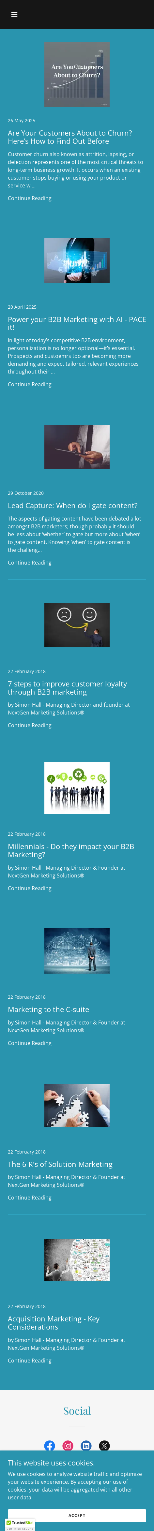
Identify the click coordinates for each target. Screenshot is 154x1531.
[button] (23, 14)
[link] (77, 128)
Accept (77, 1515)
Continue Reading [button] (30, 198)
